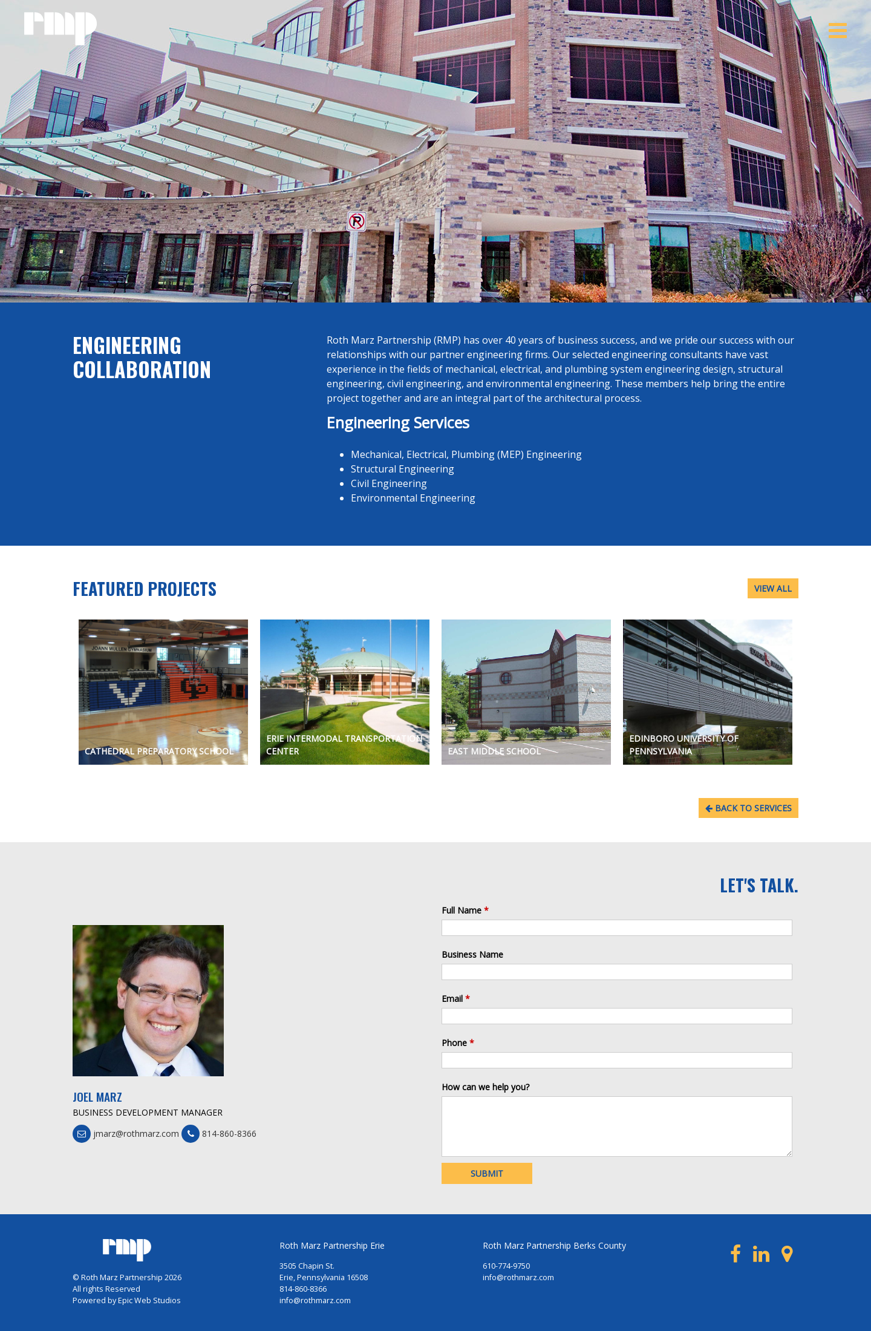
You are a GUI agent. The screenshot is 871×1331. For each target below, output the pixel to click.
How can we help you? (485, 1087)
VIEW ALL (773, 588)
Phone (458, 1042)
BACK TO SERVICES (748, 808)
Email (456, 998)
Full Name (465, 910)
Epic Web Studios (149, 1300)
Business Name (472, 954)
